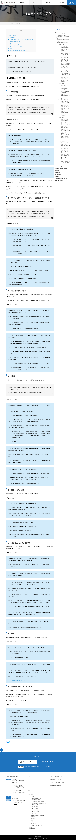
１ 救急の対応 (11, 37)
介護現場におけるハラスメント (62, 168)
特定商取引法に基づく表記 (55, 785)
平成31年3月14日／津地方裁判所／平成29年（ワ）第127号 (65, 69)
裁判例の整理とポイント (62, 42)
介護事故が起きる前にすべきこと (39, 803)
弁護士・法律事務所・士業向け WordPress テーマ (37, 838)
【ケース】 (9, 33)
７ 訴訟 (10, 48)
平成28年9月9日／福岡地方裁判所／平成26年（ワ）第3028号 (65, 126)
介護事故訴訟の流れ (61, 35)
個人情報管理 (58, 174)
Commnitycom (49, 838)
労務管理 (57, 170)
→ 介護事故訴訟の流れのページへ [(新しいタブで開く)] (17, 680)
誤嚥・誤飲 (61, 83)
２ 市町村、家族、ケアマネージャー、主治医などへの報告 (21, 39)
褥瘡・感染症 (62, 141)
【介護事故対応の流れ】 (12, 35)
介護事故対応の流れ (18, 23)
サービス (35, 2)
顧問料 (48, 2)
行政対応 (57, 176)
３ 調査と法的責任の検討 (14, 41)
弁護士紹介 (22, 2)
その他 (60, 166)
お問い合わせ (71, 2)
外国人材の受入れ (59, 180)
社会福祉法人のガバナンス (61, 178)
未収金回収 (57, 172)
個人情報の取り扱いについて (56, 779)
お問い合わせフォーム (27, 762)
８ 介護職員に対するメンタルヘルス (16, 50)
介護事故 (11, 23)
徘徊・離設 (61, 117)
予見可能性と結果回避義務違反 (38, 801)
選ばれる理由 (60, 2)
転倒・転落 (61, 44)
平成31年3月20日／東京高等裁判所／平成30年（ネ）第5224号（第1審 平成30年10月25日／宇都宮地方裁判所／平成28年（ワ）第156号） (65, 62)
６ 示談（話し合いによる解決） (15, 47)
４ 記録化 (10, 43)
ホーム (2, 23)
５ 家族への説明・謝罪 (13, 45)
